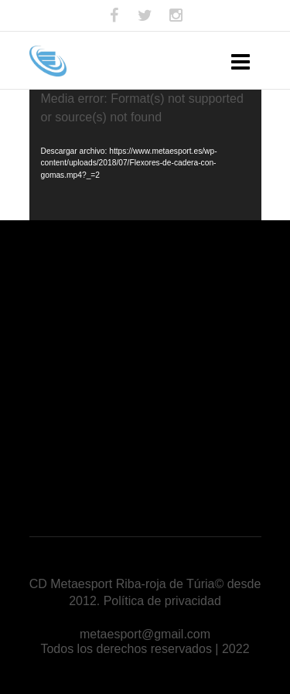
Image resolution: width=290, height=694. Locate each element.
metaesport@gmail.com (145, 634)
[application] (145, 155)
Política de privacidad (162, 600)
